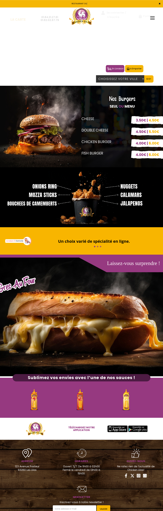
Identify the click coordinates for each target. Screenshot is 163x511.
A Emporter (134, 68)
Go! (148, 78)
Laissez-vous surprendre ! (133, 263)
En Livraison (115, 68)
